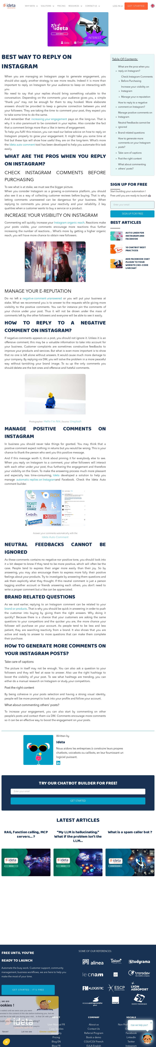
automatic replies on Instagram (35, 479)
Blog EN (56, 1042)
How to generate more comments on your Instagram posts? (134, 142)
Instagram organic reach (69, 222)
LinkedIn (131, 1037)
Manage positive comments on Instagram (135, 115)
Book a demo (93, 1037)
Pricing (56, 1037)
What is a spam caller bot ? (130, 832)
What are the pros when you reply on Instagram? (133, 69)
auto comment (26, 144)
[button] (6, 1041)
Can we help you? (139, 1025)
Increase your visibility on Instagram (135, 89)
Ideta (12, 144)
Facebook (131, 1033)
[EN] (152, 6)
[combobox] (152, 6)
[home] (8, 6)
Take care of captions (130, 153)
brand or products (16, 608)
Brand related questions (131, 133)
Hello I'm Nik (52, 421)
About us (94, 1025)
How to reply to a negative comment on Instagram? (132, 105)
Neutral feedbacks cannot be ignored (134, 125)
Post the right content (130, 159)
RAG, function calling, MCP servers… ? (26, 834)
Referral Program (93, 1033)
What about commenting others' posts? (132, 166)
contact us (91, 6)
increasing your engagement (49, 119)
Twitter (131, 1042)
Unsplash (75, 421)
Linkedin (58, 763)
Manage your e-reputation (135, 97)
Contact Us (94, 1029)
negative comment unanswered (42, 298)
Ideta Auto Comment (55, 537)
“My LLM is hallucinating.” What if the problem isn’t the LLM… (78, 837)
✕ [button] (151, 1023)
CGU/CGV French (93, 1042)
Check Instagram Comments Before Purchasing (137, 79)
